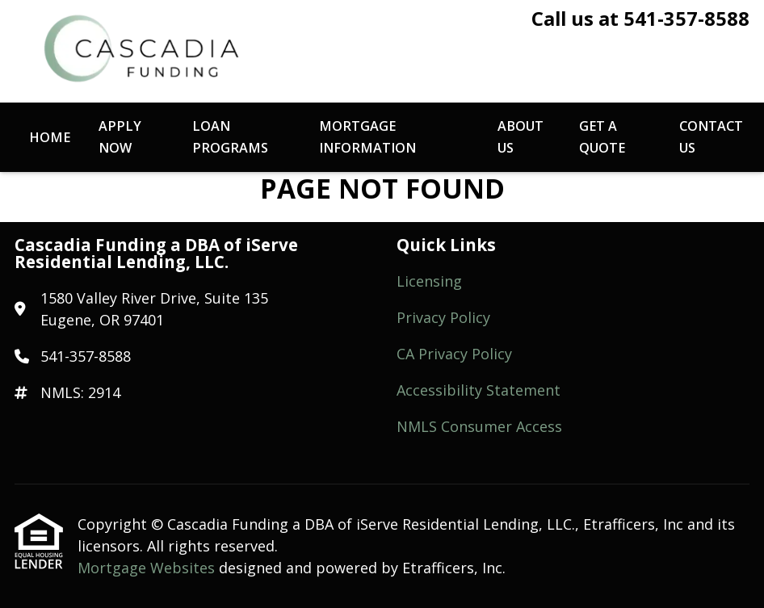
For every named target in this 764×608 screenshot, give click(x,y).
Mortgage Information (367, 137)
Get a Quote (602, 137)
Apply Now (120, 137)
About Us (520, 137)
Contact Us (711, 137)
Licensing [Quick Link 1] (429, 281)
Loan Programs (230, 137)
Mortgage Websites (148, 567)
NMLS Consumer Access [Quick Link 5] (479, 426)
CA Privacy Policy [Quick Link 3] (454, 353)
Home (49, 137)
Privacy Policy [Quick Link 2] (443, 317)
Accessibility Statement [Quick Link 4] (478, 390)
